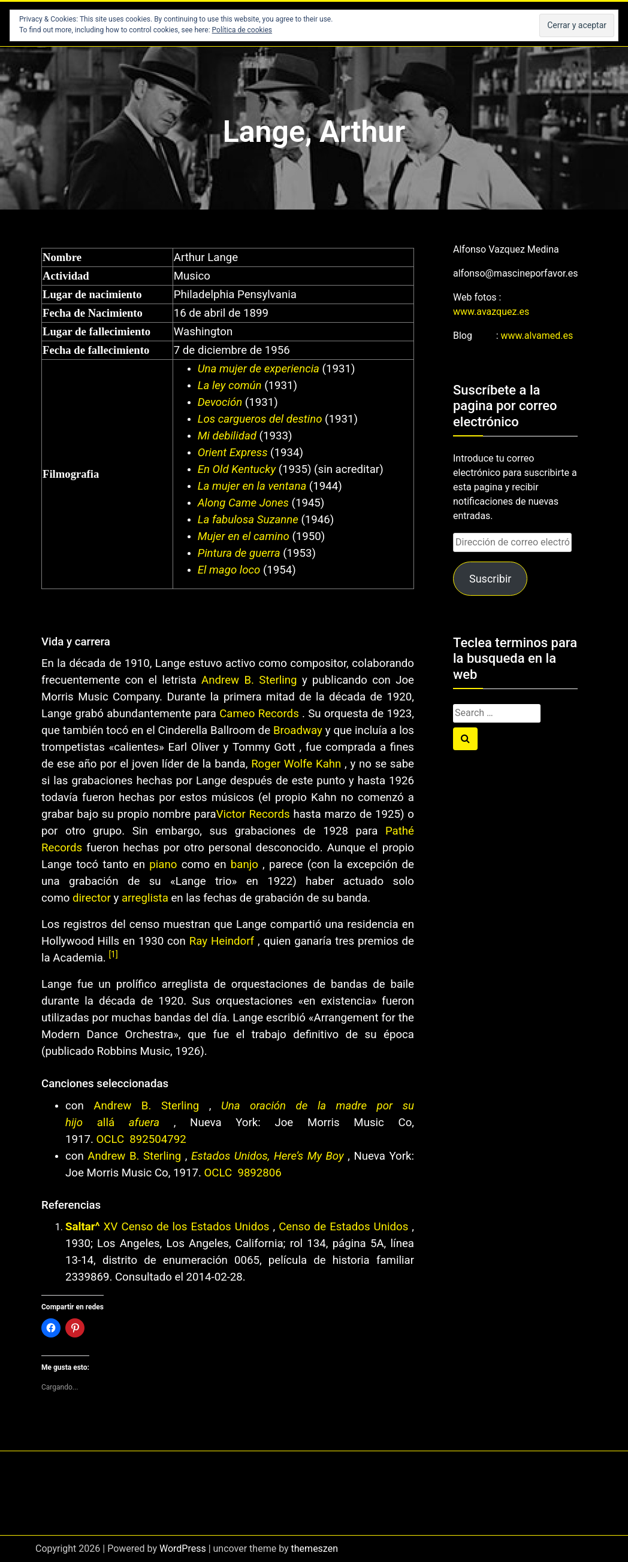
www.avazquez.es (491, 311)
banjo (244, 864)
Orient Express (233, 452)
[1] (112, 954)
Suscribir (490, 578)
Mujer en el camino (243, 536)
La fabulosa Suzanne (248, 519)
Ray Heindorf (221, 941)
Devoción (220, 402)
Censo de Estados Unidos (341, 1226)
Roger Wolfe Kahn (296, 764)
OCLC (111, 1139)
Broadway (297, 730)
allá (106, 1122)
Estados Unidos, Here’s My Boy (267, 1156)
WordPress (182, 1548)
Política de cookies (242, 30)
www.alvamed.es (537, 335)
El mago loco (229, 570)
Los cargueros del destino (260, 419)
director (92, 898)
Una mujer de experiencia (258, 368)
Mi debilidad (227, 435)
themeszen (314, 1548)
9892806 (259, 1172)
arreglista (145, 898)
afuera (144, 1122)
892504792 (157, 1139)
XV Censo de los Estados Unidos (187, 1226)
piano (163, 864)
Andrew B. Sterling (249, 680)
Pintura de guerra (239, 553)
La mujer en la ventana (252, 486)
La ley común (230, 385)
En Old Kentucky (237, 469)
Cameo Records (259, 713)
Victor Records (253, 814)
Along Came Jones (243, 502)
